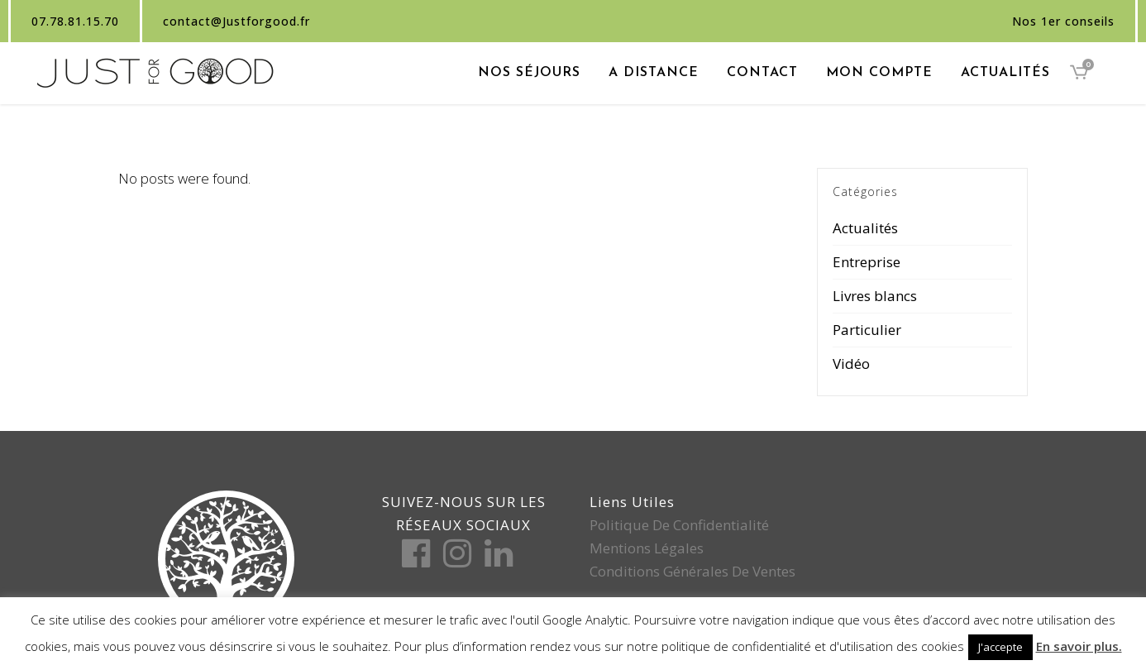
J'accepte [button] (1000, 646)
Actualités (865, 227)
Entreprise (866, 261)
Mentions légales (647, 548)
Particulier (867, 329)
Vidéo (851, 363)
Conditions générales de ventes (692, 571)
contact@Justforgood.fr (236, 21)
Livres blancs (875, 295)
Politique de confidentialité (679, 524)
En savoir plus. (1079, 646)
